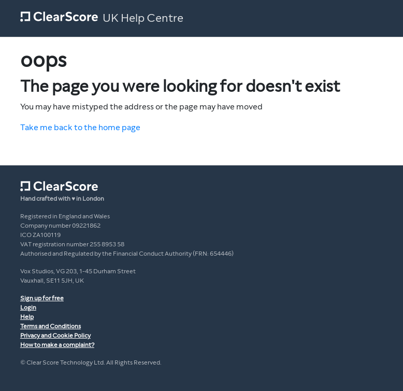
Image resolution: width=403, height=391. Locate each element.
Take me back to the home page (80, 127)
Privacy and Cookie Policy (55, 335)
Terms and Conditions (50, 326)
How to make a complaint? (57, 344)
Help (27, 316)
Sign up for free (42, 298)
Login (28, 307)
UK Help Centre (143, 18)
